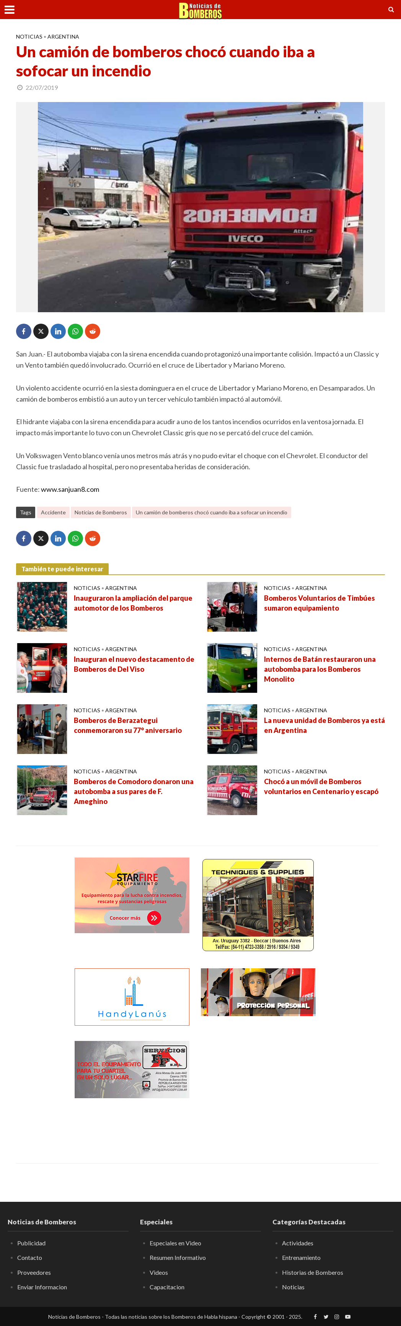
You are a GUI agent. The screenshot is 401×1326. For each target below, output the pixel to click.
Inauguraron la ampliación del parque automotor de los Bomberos (133, 603)
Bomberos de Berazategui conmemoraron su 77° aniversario (128, 725)
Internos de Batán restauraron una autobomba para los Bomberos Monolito (320, 669)
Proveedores (34, 1272)
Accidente (53, 512)
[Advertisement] (258, 1088)
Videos (159, 1272)
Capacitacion (167, 1286)
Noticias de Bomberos (101, 512)
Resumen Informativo (178, 1257)
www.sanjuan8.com (70, 489)
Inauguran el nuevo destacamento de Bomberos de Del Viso (134, 664)
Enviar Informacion (42, 1286)
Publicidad (31, 1243)
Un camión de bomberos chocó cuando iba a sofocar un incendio (211, 512)
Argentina (63, 36)
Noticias (29, 36)
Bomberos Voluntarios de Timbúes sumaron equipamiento (319, 603)
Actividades (297, 1243)
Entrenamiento (301, 1257)
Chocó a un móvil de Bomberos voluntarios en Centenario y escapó (321, 786)
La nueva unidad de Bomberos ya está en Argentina (324, 725)
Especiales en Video (175, 1243)
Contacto (29, 1257)
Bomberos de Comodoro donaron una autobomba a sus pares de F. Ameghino (134, 791)
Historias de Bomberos (312, 1272)
